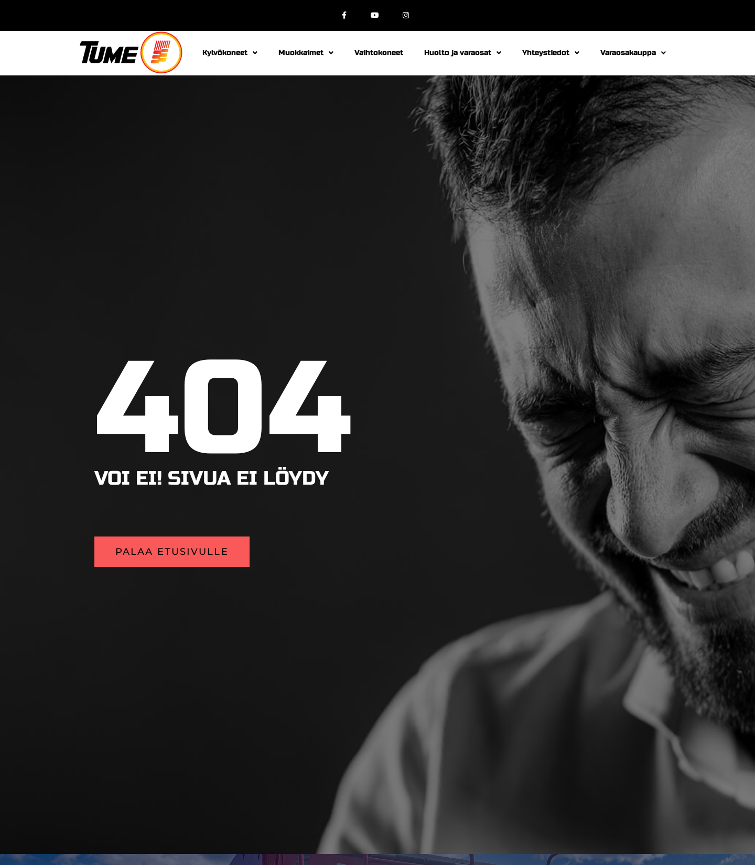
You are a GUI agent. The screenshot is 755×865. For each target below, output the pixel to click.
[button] (172, 551)
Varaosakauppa (633, 53)
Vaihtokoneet (378, 52)
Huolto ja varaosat (462, 53)
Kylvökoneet (229, 53)
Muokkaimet (305, 53)
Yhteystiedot (550, 53)
